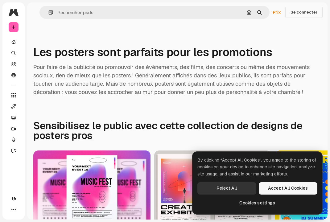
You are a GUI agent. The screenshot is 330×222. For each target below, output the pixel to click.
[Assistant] (14, 151)
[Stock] (14, 64)
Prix (277, 12)
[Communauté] (14, 75)
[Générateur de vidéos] (14, 129)
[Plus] (14, 210)
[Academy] (14, 199)
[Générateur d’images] (14, 117)
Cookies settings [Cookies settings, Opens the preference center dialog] (257, 203)
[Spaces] (14, 106)
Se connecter (304, 12)
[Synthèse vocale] (14, 140)
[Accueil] (14, 42)
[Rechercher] (14, 53)
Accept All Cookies (288, 188)
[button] (48, 12)
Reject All (227, 188)
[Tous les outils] (14, 95)
